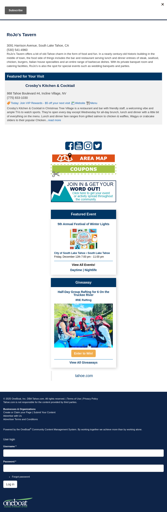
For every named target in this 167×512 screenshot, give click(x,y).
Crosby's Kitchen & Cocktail (50, 86)
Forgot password (21, 476)
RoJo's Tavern (21, 34)
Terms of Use (74, 398)
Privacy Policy (90, 398)
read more (54, 120)
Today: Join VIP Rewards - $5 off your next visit (40, 103)
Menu (93, 103)
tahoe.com (84, 376)
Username (10, 446)
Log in (10, 484)
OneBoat (26, 429)
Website (80, 103)
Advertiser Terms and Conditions (20, 419)
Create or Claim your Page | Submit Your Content (29, 412)
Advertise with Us (12, 415)
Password (9, 461)
